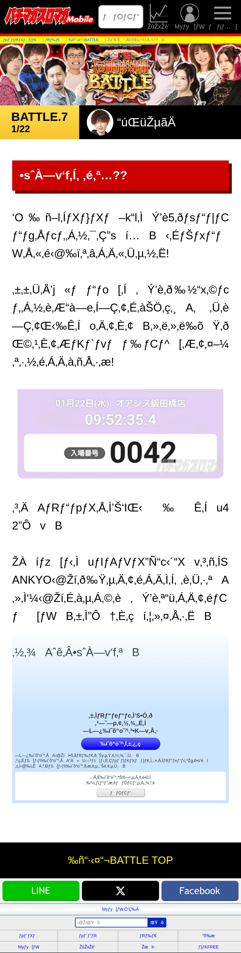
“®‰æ (208, 935)
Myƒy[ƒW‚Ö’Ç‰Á (120, 909)
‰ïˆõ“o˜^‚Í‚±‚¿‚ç (120, 744)
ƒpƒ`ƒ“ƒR (88, 935)
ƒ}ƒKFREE (208, 946)
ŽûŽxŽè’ (159, 17)
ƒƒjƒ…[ (222, 17)
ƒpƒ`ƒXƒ (28, 935)
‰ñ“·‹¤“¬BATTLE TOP (120, 860)
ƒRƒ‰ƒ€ (148, 935)
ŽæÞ (148, 946)
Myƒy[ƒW (189, 17)
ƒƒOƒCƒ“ (121, 16)
